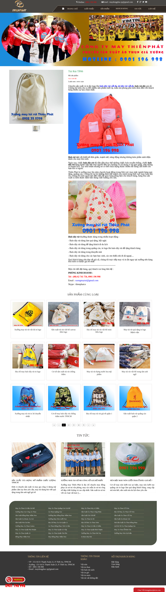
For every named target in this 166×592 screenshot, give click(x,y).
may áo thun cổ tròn (121, 508)
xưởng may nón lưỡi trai (57, 519)
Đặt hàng (115, 562)
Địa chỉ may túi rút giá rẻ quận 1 (99, 414)
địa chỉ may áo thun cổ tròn (124, 512)
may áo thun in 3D (87, 519)
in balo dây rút (86, 537)
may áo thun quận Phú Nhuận (25, 530)
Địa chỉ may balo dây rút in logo (28, 372)
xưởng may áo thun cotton (24, 526)
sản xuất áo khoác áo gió (24, 519)
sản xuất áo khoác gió (122, 519)
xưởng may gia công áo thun (25, 512)
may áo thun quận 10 (22, 533)
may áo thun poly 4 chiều (90, 508)
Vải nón (84, 564)
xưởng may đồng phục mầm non (59, 515)
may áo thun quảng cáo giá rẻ (59, 508)
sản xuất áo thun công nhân (91, 512)
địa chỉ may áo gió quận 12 (58, 522)
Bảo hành (115, 567)
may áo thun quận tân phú (57, 533)
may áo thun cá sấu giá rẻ (25, 508)
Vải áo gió (85, 573)
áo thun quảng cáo (55, 512)
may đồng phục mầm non (57, 537)
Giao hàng (115, 564)
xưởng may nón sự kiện (123, 533)
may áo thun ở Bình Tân (122, 530)
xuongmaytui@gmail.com (86, 280)
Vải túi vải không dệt (89, 578)
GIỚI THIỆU (89, 9)
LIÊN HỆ (151, 9)
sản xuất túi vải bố (88, 515)
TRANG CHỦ (72, 9)
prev (6, 38)
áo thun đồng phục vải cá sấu (59, 526)
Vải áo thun (85, 567)
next (159, 38)
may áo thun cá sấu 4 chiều (91, 526)
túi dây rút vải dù (126, 86)
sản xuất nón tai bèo (22, 522)
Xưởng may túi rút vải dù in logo (27, 330)
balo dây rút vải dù (108, 86)
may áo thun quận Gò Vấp (57, 530)
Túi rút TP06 (75, 71)
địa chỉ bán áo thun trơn (90, 522)
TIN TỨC (138, 9)
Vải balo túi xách (87, 570)
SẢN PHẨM (104, 9)
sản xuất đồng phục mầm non (26, 515)
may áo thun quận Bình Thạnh (91, 530)
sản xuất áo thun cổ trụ (123, 515)
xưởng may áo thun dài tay (91, 533)
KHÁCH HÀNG (122, 8)
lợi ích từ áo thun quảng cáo (124, 526)
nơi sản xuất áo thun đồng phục (125, 522)
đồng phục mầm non (22, 537)
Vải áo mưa (85, 575)
